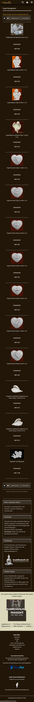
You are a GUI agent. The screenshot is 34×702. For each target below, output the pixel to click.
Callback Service (17, 647)
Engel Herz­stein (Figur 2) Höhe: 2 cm (17, 200)
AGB (17, 641)
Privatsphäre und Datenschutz (17, 645)
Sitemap (17, 649)
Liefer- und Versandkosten (17, 643)
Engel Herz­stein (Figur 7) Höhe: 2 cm (17, 331)
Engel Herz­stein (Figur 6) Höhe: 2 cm (17, 298)
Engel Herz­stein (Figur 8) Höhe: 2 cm (17, 363)
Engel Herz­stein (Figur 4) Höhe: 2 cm (17, 265)
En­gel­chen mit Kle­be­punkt (17, 461)
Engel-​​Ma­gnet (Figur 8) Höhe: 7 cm (17, 102)
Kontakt (17, 639)
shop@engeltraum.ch (17, 628)
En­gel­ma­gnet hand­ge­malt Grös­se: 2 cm (17, 37)
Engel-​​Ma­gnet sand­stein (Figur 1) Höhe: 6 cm (17, 136)
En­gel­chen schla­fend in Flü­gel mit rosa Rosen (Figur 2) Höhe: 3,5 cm (17, 429)
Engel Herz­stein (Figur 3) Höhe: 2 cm (17, 233)
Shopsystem (11, 698)
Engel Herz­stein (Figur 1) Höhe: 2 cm (17, 168)
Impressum (17, 637)
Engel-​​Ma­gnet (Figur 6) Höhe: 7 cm (17, 70)
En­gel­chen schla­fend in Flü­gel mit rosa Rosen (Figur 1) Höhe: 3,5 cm (17, 397)
